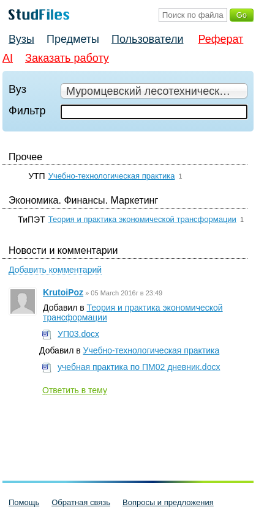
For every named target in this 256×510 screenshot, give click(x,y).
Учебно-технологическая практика (111, 175)
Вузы (21, 39)
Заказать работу (67, 58)
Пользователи (147, 39)
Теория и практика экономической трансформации (142, 219)
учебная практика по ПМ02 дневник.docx (139, 367)
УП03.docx (78, 334)
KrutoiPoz (63, 292)
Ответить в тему (74, 390)
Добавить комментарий (55, 270)
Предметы (73, 39)
